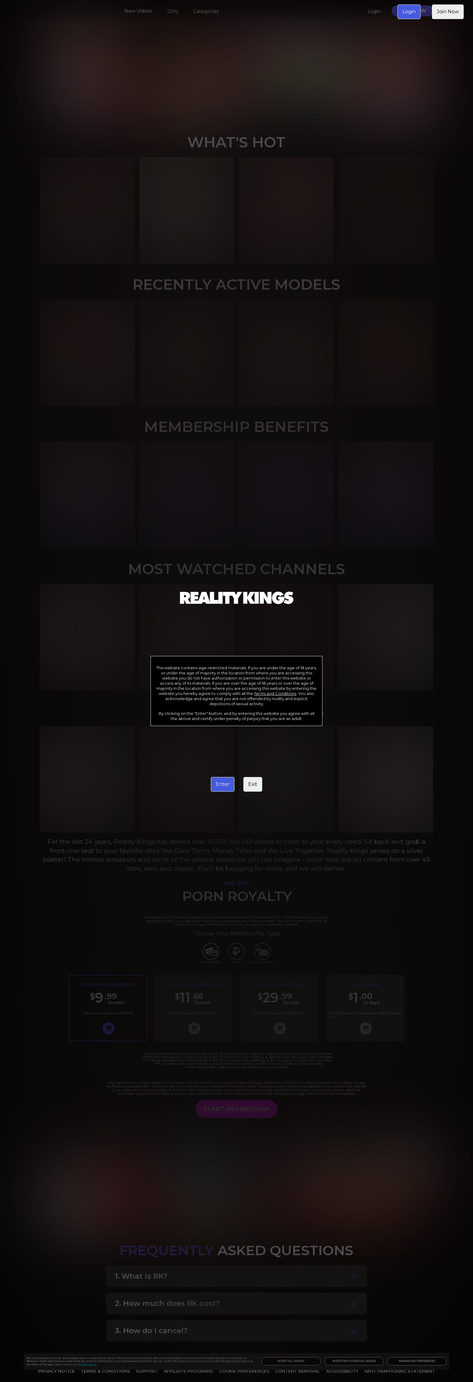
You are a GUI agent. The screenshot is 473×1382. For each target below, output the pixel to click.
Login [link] (409, 11)
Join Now (448, 11)
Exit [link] (252, 784)
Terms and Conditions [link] (275, 693)
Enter (223, 784)
